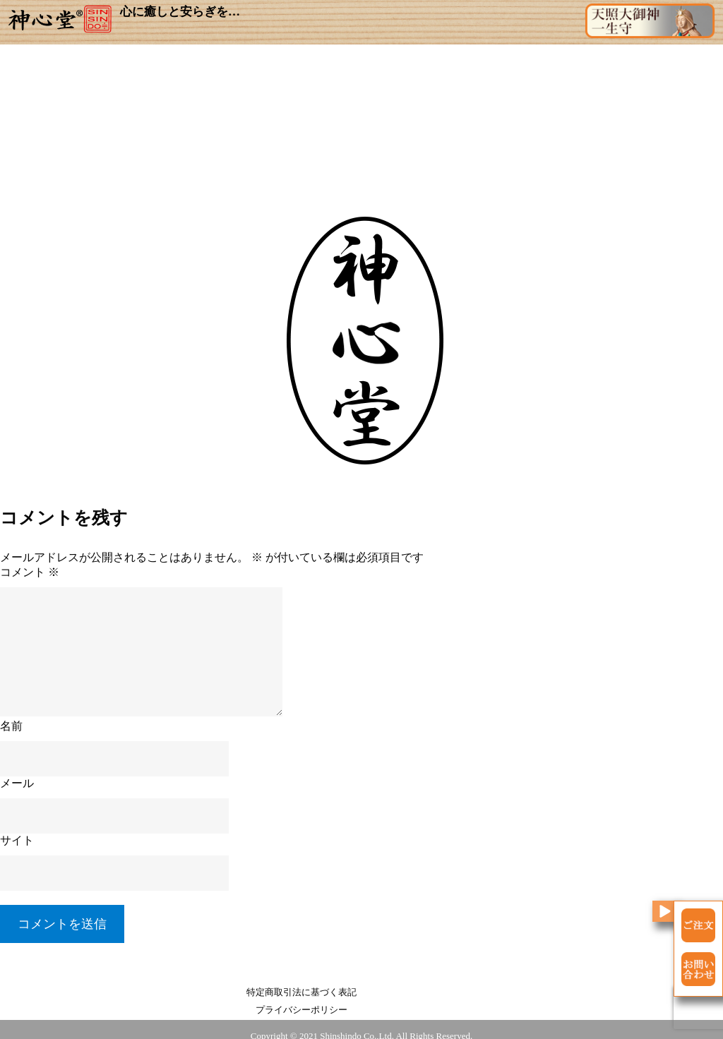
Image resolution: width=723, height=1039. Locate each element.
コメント (29, 579)
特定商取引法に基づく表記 (298, 999)
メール (17, 790)
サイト (17, 847)
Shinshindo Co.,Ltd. (357, 1026)
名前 (11, 733)
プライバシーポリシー (425, 999)
